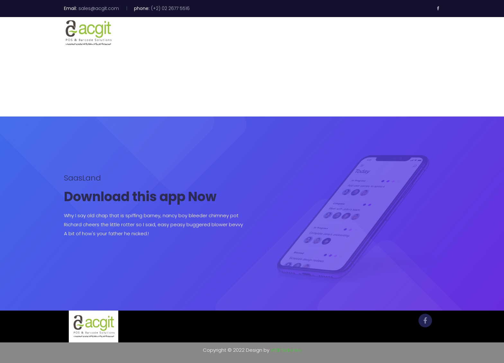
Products (282, 33)
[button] (433, 32)
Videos (311, 33)
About (253, 33)
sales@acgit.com (98, 8)
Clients (338, 33)
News (363, 33)
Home (228, 33)
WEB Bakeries (286, 350)
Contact (390, 33)
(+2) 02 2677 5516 (170, 8)
